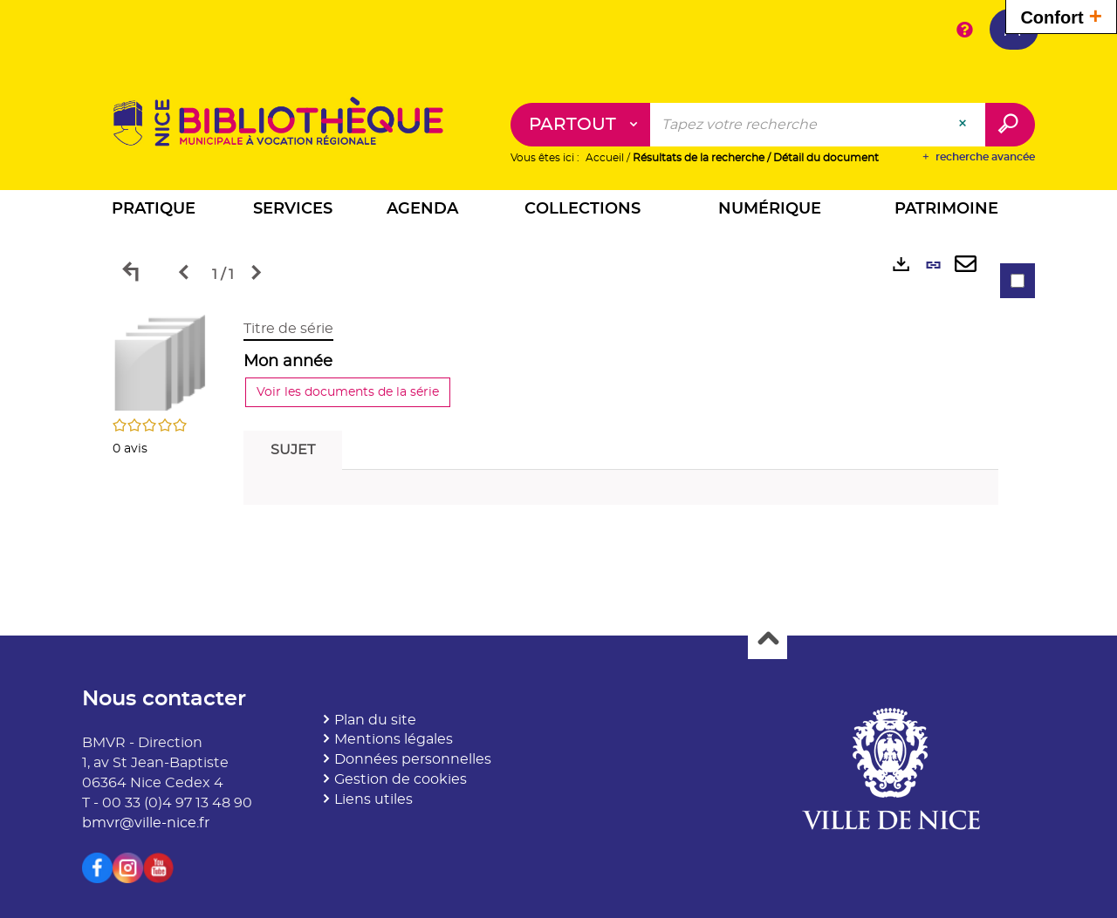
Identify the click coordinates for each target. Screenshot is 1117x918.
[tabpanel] (558, 416)
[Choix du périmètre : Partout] (581, 124)
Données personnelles (412, 759)
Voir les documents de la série (348, 392)
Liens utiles (373, 799)
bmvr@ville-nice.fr (145, 823)
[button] (153, 211)
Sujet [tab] (293, 450)
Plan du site (375, 720)
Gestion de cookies (400, 779)
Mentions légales (393, 739)
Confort (1061, 15)
